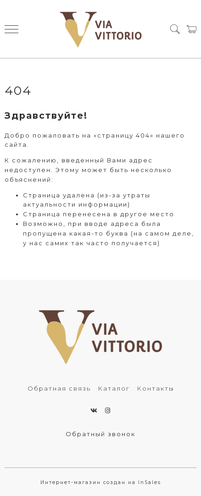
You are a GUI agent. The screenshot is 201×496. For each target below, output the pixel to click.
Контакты (155, 388)
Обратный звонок (100, 434)
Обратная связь (59, 388)
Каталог (114, 388)
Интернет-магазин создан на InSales (100, 482)
